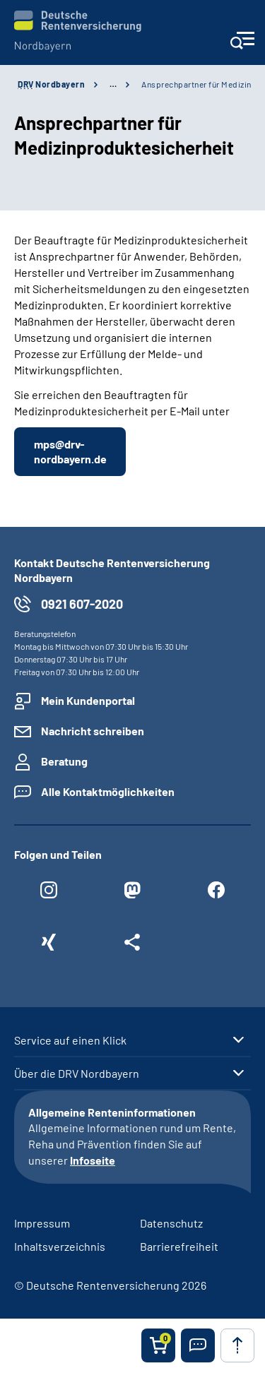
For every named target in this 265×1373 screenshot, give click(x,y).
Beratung (64, 761)
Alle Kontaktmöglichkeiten (108, 791)
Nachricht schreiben (92, 730)
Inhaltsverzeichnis (59, 1246)
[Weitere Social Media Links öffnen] (132, 945)
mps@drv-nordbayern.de (70, 451)
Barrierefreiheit (179, 1246)
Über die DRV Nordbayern (76, 1073)
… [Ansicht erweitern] (113, 84)
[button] (198, 1345)
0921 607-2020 (82, 604)
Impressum (42, 1223)
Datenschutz (171, 1223)
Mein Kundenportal (88, 700)
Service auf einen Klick (70, 1040)
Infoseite (92, 1160)
